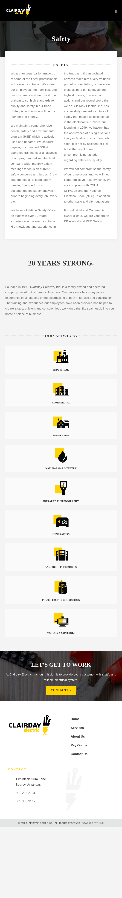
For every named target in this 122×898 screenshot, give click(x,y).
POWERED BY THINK (93, 823)
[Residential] (61, 415)
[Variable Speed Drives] (61, 547)
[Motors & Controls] (61, 612)
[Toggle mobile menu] (116, 11)
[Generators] (61, 514)
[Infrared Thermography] (61, 481)
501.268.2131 (26, 793)
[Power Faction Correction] (61, 580)
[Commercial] (61, 382)
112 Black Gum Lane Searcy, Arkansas (31, 781)
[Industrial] (61, 349)
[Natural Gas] (61, 448)
